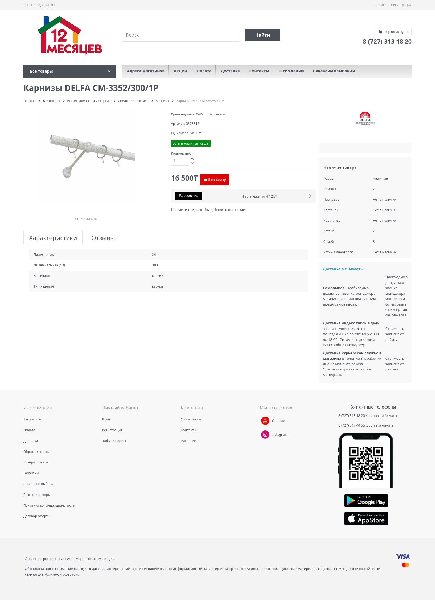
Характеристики (53, 238)
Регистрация (401, 4)
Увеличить (89, 218)
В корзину (217, 179)
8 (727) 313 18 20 (351, 415)
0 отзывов (217, 114)
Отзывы (103, 238)
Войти (381, 4)
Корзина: (396, 31)
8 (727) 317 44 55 (352, 425)
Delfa (199, 114)
